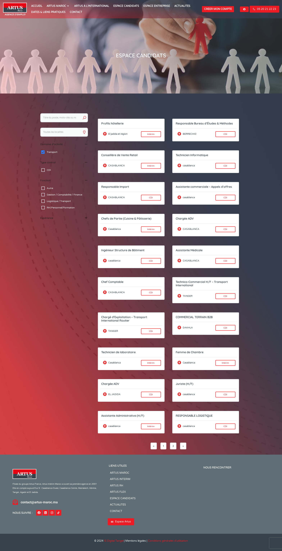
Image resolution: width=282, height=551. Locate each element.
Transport (52, 152)
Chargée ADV (185, 218)
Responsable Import (115, 186)
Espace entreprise (156, 6)
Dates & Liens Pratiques (48, 12)
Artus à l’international (91, 6)
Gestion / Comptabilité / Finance (64, 194)
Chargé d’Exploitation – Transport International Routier (124, 318)
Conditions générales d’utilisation (168, 540)
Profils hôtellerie (112, 123)
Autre (50, 188)
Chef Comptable (112, 282)
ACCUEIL (36, 6)
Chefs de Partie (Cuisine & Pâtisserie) (126, 218)
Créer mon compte (218, 9)
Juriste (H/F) (184, 384)
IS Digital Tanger (114, 540)
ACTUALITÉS (182, 6)
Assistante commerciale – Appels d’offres (204, 186)
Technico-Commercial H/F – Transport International (202, 283)
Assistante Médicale (189, 250)
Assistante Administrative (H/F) (122, 415)
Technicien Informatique (192, 155)
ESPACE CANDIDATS (126, 6)
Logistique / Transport (59, 201)
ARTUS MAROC (58, 6)
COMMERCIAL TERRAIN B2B (194, 317)
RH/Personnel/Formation (61, 207)
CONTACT (76, 12)
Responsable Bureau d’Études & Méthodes (204, 123)
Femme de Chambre (189, 352)
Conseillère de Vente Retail (119, 155)
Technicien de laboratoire (118, 352)
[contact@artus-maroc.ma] (15, 502)
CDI (49, 170)
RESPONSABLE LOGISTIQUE (194, 415)
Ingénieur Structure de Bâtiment (122, 250)
